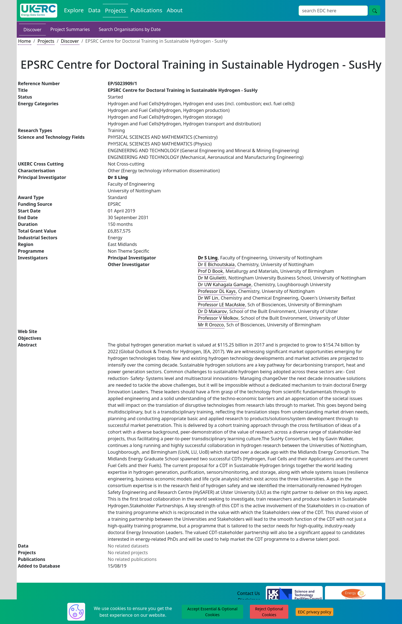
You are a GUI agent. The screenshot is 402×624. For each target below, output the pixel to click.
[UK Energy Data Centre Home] (38, 10)
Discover (32, 30)
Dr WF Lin (208, 298)
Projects (45, 41)
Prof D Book (210, 271)
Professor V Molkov (218, 318)
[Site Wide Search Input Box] (333, 10)
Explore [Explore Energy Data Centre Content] (73, 10)
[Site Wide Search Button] (374, 10)
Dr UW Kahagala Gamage (224, 284)
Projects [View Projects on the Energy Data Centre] (115, 10)
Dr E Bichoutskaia (216, 264)
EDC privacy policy (314, 612)
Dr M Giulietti (212, 278)
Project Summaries (70, 29)
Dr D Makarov (212, 311)
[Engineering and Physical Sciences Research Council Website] (353, 593)
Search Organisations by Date (130, 29)
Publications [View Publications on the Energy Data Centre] (146, 10)
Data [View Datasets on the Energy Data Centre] (94, 10)
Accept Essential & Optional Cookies (212, 611)
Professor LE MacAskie (221, 305)
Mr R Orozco (211, 325)
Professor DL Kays (217, 291)
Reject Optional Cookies (269, 611)
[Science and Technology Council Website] (294, 593)
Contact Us (248, 593)
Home (24, 41)
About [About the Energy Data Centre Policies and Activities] (175, 10)
